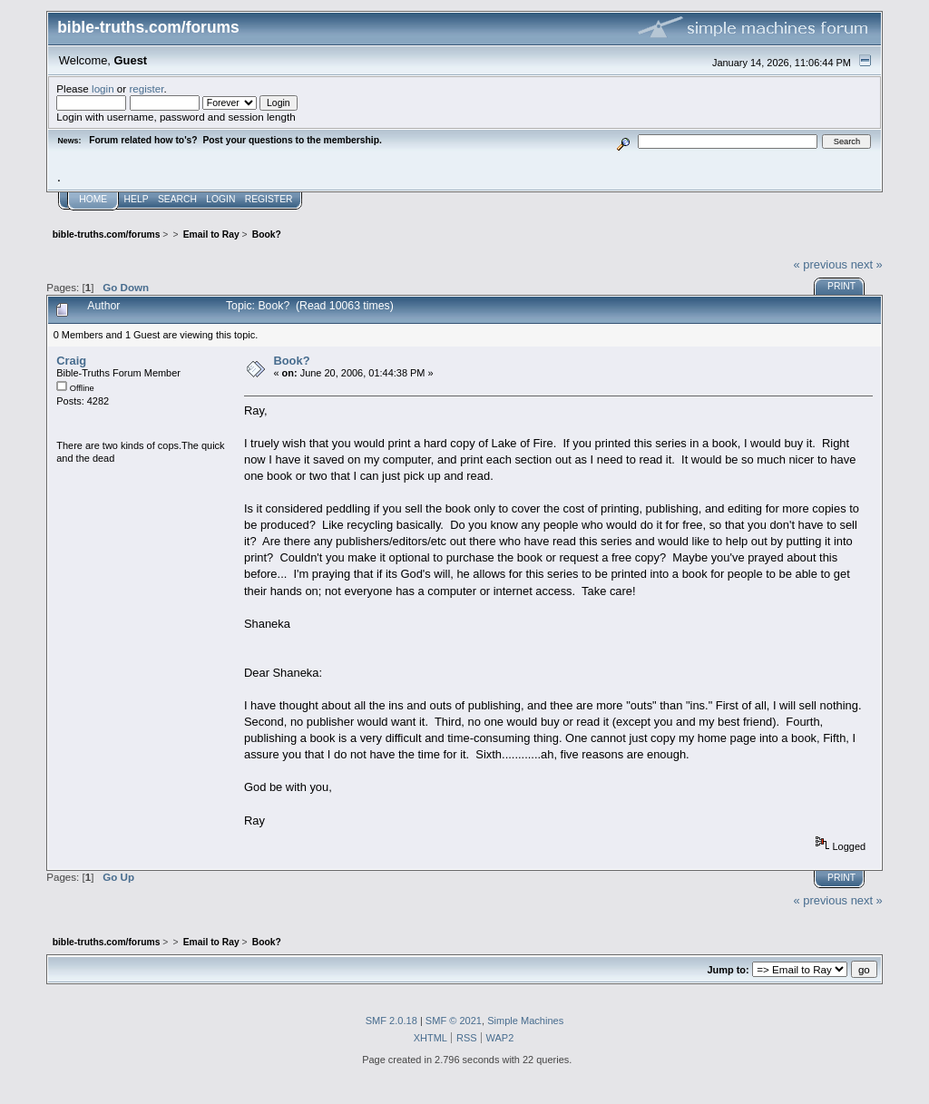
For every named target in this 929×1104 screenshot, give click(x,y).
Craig (71, 360)
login (103, 88)
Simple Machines (525, 1020)
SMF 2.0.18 (391, 1020)
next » (867, 264)
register (146, 88)
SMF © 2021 (453, 1020)
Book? (291, 360)
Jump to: (727, 969)
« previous (820, 264)
